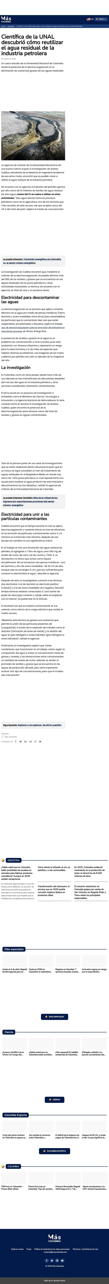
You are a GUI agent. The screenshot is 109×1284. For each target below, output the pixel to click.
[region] (54, 7)
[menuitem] (90, 19)
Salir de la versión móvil (54, 1280)
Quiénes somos (17, 1249)
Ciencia (56, 1100)
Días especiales (56, 1017)
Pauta (28, 1249)
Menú (102, 19)
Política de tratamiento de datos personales (52, 1249)
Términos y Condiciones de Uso (85, 1249)
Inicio (3, 26)
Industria (10, 26)
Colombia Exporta (56, 1151)
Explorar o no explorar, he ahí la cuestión (39, 725)
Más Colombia (9, 737)
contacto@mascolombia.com (55, 1252)
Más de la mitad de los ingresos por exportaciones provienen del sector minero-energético (30, 501)
